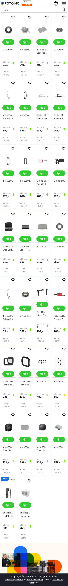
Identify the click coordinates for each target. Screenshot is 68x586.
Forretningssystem (14, 579)
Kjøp (8, 42)
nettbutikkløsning (35, 579)
